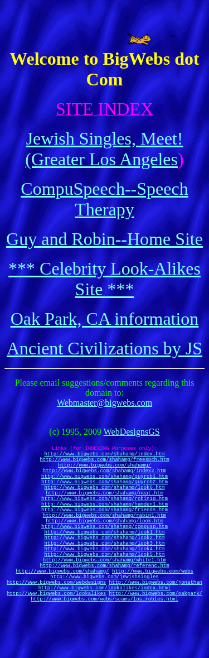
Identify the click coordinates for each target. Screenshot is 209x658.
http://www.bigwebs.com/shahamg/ (104, 471)
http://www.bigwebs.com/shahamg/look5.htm (104, 587)
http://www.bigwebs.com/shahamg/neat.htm (104, 507)
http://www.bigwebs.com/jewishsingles (104, 616)
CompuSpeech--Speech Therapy (104, 199)
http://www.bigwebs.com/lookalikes (56, 638)
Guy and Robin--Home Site (104, 239)
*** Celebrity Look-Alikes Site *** (104, 278)
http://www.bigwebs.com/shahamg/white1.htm (104, 594)
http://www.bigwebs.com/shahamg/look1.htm (104, 558)
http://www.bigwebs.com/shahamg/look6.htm (104, 500)
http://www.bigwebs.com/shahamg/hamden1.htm (104, 522)
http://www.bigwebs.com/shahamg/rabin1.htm (104, 536)
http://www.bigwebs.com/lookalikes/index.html (104, 631)
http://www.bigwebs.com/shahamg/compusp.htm (104, 551)
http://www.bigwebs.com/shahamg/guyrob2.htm (104, 493)
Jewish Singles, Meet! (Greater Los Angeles (104, 148)
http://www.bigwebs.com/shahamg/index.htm (104, 456)
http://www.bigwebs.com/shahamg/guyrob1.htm (104, 485)
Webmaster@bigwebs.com (104, 402)
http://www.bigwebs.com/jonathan (155, 623)
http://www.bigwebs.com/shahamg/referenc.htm (104, 602)
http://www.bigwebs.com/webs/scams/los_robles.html (104, 645)
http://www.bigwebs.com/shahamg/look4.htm (104, 580)
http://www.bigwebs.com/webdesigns (56, 623)
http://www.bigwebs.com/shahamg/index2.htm (104, 478)
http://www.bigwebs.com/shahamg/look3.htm (104, 573)
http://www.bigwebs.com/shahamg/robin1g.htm (104, 514)
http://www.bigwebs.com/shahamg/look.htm (104, 543)
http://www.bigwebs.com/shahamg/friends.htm (104, 529)
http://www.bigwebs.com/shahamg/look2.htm (104, 565)
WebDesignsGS (132, 431)
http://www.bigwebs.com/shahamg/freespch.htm (104, 464)
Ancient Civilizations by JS (104, 348)
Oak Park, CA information (105, 319)
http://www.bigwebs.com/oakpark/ (155, 638)
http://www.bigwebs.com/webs (152, 609)
